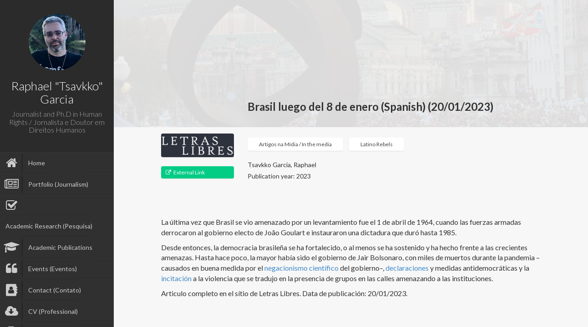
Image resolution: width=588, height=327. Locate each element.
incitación (176, 278)
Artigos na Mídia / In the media (295, 144)
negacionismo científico (301, 267)
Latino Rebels (376, 144)
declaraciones (407, 267)
